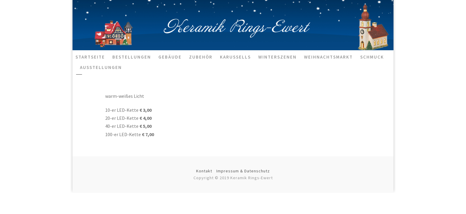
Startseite (90, 57)
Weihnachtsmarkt (328, 57)
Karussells (235, 57)
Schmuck (372, 57)
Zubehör (200, 57)
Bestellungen (131, 57)
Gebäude (170, 57)
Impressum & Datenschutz (243, 171)
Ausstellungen (101, 67)
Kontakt (204, 171)
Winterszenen (277, 57)
